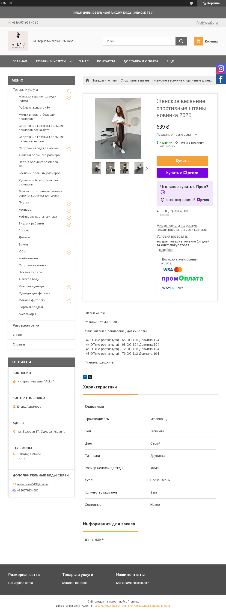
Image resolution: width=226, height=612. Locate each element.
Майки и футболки (32, 300)
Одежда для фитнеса (35, 293)
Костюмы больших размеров (39, 173)
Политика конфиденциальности (149, 605)
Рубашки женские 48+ (34, 107)
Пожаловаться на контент (109, 605)
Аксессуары (27, 314)
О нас (84, 61)
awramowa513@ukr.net (32, 484)
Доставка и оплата (140, 61)
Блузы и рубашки (31, 223)
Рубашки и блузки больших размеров (38, 182)
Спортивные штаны (135, 80)
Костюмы (25, 209)
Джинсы (24, 237)
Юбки (23, 251)
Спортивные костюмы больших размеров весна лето (41, 128)
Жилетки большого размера (39, 155)
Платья (24, 202)
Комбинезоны (28, 258)
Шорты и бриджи (31, 307)
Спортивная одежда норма (39, 148)
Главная (19, 61)
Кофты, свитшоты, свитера (38, 216)
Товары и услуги (51, 61)
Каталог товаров (74, 583)
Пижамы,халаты (30, 272)
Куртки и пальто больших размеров (37, 117)
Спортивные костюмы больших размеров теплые (41, 139)
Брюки (23, 244)
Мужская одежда (31, 286)
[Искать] (181, 41)
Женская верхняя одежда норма (37, 98)
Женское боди (29, 279)
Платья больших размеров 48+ (38, 164)
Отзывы (19, 344)
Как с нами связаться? (132, 583)
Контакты (106, 61)
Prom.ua (133, 601)
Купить (182, 161)
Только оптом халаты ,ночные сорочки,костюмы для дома (40, 193)
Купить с (182, 173)
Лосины (24, 230)
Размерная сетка (26, 325)
